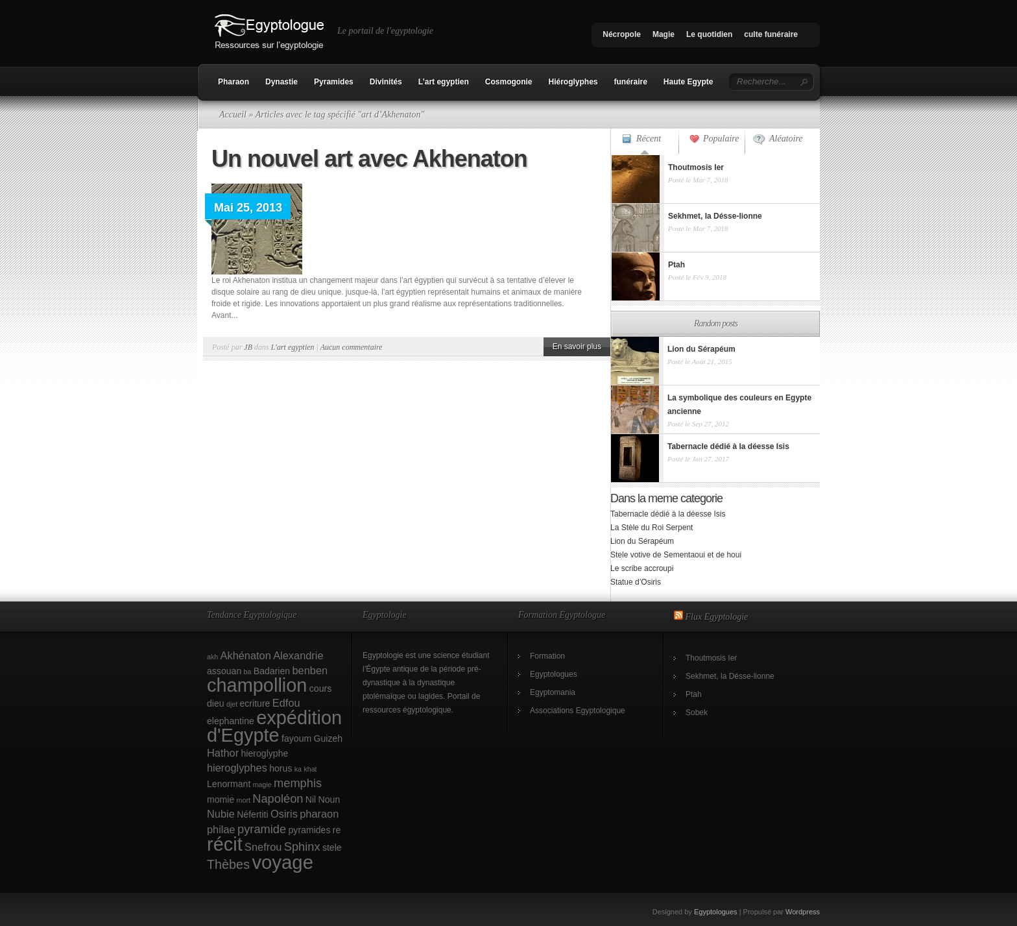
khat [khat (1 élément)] (310, 769)
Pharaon (233, 81)
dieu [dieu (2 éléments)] (215, 703)
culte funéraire (771, 34)
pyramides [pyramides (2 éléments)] (310, 830)
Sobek (697, 712)
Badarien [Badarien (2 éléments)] (272, 671)
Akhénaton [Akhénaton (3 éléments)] (246, 655)
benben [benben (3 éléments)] (310, 670)
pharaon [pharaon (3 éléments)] (319, 814)
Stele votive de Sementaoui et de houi (675, 554)
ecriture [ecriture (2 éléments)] (255, 703)
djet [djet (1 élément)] (231, 704)
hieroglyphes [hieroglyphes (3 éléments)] (237, 768)
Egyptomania (552, 692)
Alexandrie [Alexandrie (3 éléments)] (298, 655)
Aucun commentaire (351, 347)
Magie (663, 34)
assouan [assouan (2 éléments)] (224, 671)
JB (248, 347)
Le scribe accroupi (641, 568)
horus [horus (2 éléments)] (280, 768)
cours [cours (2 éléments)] (320, 688)
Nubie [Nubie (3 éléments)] (221, 814)
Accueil (232, 114)
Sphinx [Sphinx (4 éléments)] (302, 846)
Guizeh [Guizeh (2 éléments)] (328, 738)
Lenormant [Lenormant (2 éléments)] (228, 784)
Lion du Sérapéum (642, 541)
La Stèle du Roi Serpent (651, 527)
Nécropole (622, 34)
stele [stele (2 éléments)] (332, 847)
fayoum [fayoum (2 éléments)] (296, 738)
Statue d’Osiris (635, 582)
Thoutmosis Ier (711, 658)
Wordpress (802, 912)
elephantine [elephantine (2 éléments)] (230, 721)
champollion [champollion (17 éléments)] (257, 685)
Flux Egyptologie (717, 617)
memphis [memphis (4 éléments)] (298, 783)
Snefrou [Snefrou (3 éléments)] (263, 847)
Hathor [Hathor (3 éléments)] (223, 753)
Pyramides (333, 81)
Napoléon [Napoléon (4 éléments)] (277, 798)
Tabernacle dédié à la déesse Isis (667, 513)
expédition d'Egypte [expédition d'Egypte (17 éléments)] (274, 726)
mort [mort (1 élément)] (243, 800)
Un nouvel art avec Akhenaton (369, 158)
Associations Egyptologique (577, 710)
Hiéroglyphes (572, 81)
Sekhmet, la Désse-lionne (730, 676)
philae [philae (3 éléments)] (221, 829)
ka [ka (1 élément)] (298, 769)
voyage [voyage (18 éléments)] (282, 862)
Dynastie (281, 81)
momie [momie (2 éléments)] (220, 799)
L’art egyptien (443, 81)
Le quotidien (709, 34)
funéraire (630, 81)
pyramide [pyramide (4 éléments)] (261, 829)
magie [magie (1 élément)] (262, 784)
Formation (547, 656)
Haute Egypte (688, 81)
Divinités (386, 81)
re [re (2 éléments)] (337, 830)
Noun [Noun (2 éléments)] (329, 799)
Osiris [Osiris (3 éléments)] (284, 814)
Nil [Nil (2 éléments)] (310, 799)
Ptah (694, 694)
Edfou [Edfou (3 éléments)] (286, 703)
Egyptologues (553, 674)
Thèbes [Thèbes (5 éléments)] (228, 864)
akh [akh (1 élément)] (212, 657)
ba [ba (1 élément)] (248, 672)
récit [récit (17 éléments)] (225, 844)
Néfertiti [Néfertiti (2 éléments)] (253, 814)
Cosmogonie (508, 81)
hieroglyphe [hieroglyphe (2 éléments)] (265, 753)
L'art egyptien (293, 347)
